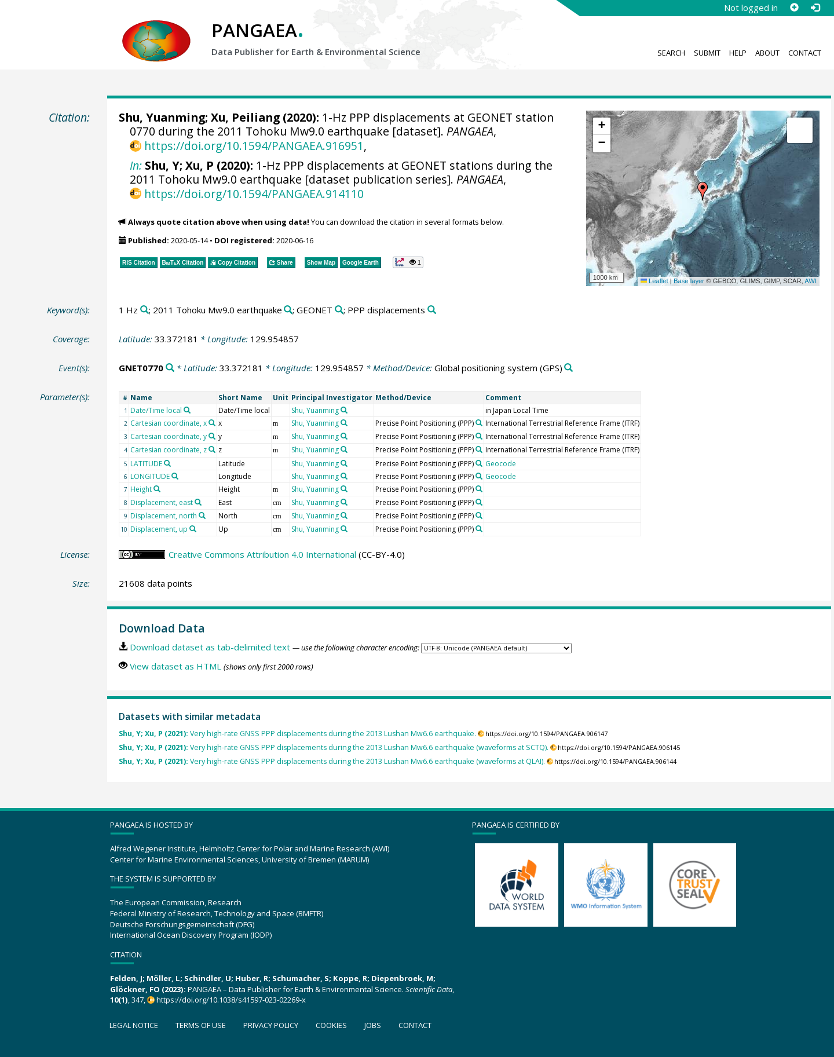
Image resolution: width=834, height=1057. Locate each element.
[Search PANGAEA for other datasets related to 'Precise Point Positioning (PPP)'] (478, 422)
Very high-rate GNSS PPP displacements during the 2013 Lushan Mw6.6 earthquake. (297, 733)
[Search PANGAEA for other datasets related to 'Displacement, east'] (198, 502)
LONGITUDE (150, 476)
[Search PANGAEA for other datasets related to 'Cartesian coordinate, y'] (212, 436)
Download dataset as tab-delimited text (210, 647)
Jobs (372, 1025)
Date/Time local (156, 410)
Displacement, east (161, 502)
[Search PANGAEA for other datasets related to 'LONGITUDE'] (174, 476)
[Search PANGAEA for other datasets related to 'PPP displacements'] (431, 310)
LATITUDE (146, 464)
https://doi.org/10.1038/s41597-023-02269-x (231, 999)
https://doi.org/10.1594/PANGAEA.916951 (254, 145)
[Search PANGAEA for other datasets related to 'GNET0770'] (170, 368)
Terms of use (200, 1025)
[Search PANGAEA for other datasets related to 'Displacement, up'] (192, 528)
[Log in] (814, 7)
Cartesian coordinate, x (168, 423)
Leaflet (654, 280)
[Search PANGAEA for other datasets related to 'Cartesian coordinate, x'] (212, 422)
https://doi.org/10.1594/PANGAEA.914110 (254, 194)
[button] (702, 191)
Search (671, 52)
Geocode (500, 464)
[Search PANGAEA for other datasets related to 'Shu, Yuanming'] (344, 410)
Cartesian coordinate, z (168, 450)
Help (738, 52)
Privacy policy (270, 1025)
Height (141, 489)
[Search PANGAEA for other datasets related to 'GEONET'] (339, 310)
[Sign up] (794, 7)
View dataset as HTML (175, 666)
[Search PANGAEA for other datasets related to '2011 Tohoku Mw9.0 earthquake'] (288, 310)
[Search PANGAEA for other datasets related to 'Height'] (156, 488)
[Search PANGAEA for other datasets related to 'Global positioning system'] (568, 368)
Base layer (689, 280)
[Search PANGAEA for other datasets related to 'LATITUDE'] (167, 463)
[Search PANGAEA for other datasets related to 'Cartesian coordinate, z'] (212, 449)
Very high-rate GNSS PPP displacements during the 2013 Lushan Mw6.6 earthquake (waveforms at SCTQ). (333, 747)
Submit (707, 52)
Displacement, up (159, 529)
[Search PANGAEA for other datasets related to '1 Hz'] (144, 310)
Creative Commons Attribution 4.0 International (262, 554)
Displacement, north (163, 516)
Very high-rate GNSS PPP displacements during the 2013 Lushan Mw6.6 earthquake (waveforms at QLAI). (332, 761)
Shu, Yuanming (162, 117)
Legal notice (133, 1025)
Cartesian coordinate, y (168, 436)
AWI (810, 280)
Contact (804, 52)
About (767, 52)
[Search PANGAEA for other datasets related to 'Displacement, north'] (202, 515)
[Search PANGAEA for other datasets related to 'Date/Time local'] (187, 410)
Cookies (331, 1025)
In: (136, 165)
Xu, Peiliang (245, 117)
